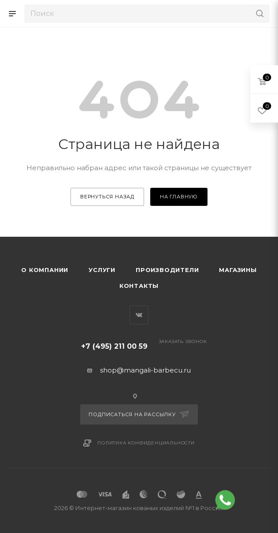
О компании (44, 269)
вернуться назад (107, 197)
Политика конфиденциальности (146, 443)
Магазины (237, 269)
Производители (167, 269)
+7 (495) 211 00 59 (114, 346)
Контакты (139, 285)
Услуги (102, 269)
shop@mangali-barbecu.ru (145, 370)
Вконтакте (139, 315)
